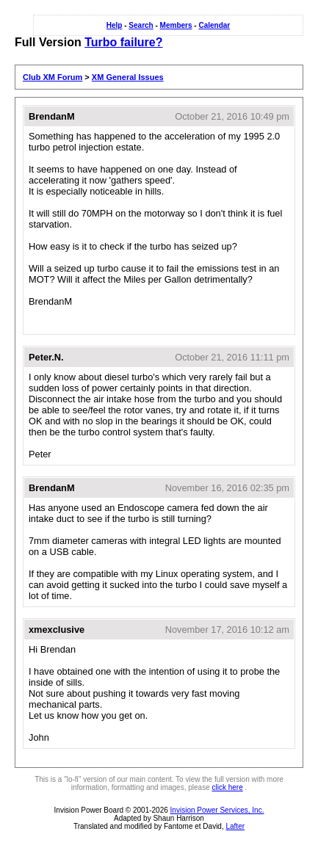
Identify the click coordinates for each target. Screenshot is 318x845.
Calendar (214, 25)
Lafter (235, 826)
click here (227, 787)
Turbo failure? (123, 42)
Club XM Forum (52, 77)
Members (176, 25)
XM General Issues (128, 77)
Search (141, 25)
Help (114, 25)
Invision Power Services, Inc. (217, 810)
